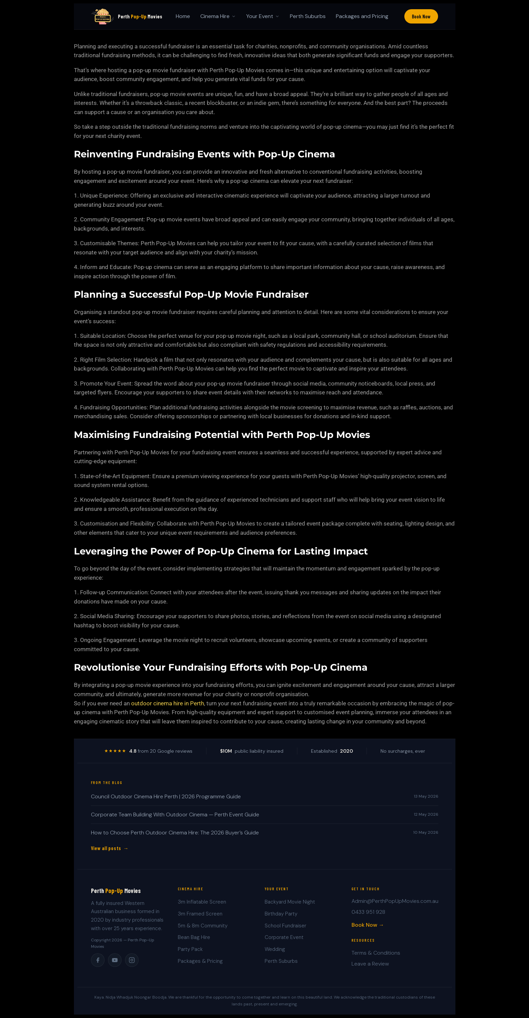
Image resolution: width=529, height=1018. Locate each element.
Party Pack (190, 949)
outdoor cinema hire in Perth (167, 703)
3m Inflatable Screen (202, 901)
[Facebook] (98, 960)
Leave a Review (370, 963)
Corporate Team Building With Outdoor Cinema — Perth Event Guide (175, 814)
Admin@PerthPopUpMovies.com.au (395, 901)
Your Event (263, 16)
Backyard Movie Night (290, 901)
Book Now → (368, 924)
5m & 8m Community (203, 925)
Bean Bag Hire (194, 937)
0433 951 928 (368, 911)
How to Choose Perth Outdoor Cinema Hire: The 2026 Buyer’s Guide (175, 832)
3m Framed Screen (200, 913)
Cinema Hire (218, 16)
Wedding (275, 949)
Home (183, 16)
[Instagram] (132, 960)
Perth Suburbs (308, 16)
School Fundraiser (285, 925)
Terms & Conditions (376, 952)
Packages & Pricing (200, 961)
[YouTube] (115, 960)
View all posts (106, 848)
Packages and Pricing (362, 16)
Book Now (421, 16)
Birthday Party (281, 913)
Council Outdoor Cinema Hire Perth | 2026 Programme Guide (166, 796)
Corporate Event (284, 937)
